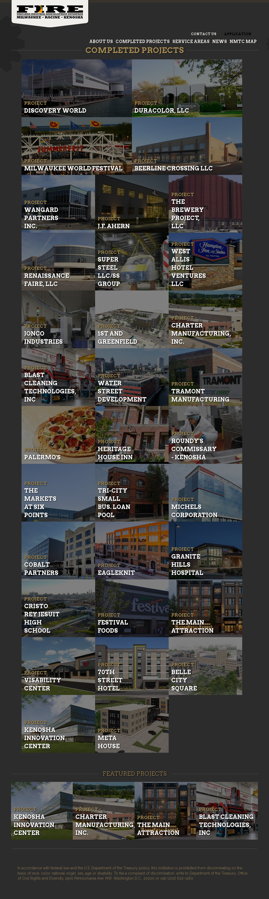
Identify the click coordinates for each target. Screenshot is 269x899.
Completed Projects (143, 41)
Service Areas (191, 41)
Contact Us (203, 34)
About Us (101, 41)
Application (237, 34)
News (219, 41)
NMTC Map (243, 41)
